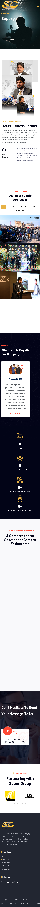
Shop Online (6, 866)
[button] (12, 803)
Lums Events (25, 207)
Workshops (20, 210)
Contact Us (6, 869)
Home (4, 856)
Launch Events (13, 207)
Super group (10, 900)
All (3, 207)
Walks (35, 207)
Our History (6, 863)
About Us (5, 859)
